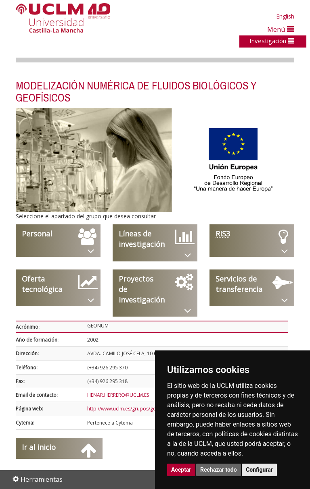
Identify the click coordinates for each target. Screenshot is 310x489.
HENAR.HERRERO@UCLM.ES (118, 395)
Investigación (271, 41)
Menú (280, 29)
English (285, 16)
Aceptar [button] (181, 469)
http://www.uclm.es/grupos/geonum (128, 408)
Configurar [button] (259, 469)
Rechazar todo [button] (218, 469)
